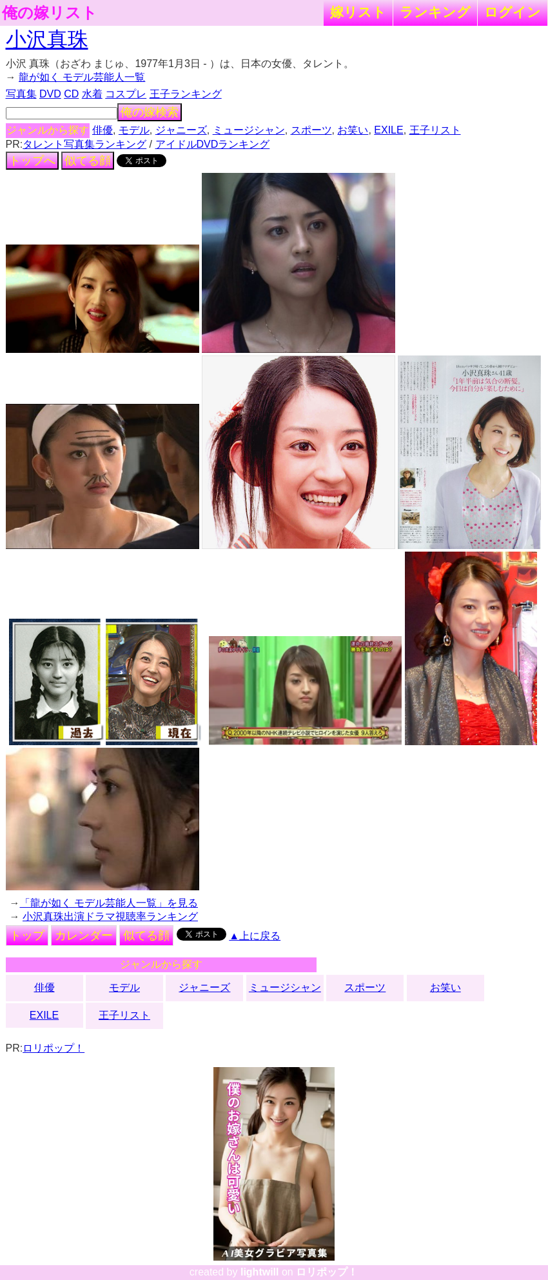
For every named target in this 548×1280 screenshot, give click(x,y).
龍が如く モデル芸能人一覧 (82, 77)
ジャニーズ (181, 130)
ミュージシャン (249, 130)
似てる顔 (87, 160)
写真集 (21, 93)
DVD (50, 93)
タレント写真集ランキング (84, 144)
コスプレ (125, 93)
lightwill (259, 1271)
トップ (27, 935)
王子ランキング (186, 93)
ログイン (512, 12)
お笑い (352, 130)
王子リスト (435, 130)
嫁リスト (358, 12)
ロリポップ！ (53, 1048)
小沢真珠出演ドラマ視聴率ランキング (110, 916)
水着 (92, 93)
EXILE (388, 130)
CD (71, 93)
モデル (134, 130)
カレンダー (84, 935)
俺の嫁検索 (150, 112)
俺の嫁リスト (49, 13)
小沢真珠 (47, 39)
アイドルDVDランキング (212, 144)
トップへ (32, 160)
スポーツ (311, 130)
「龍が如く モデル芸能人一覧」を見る (109, 902)
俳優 (102, 130)
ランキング (435, 12)
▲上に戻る (254, 935)
